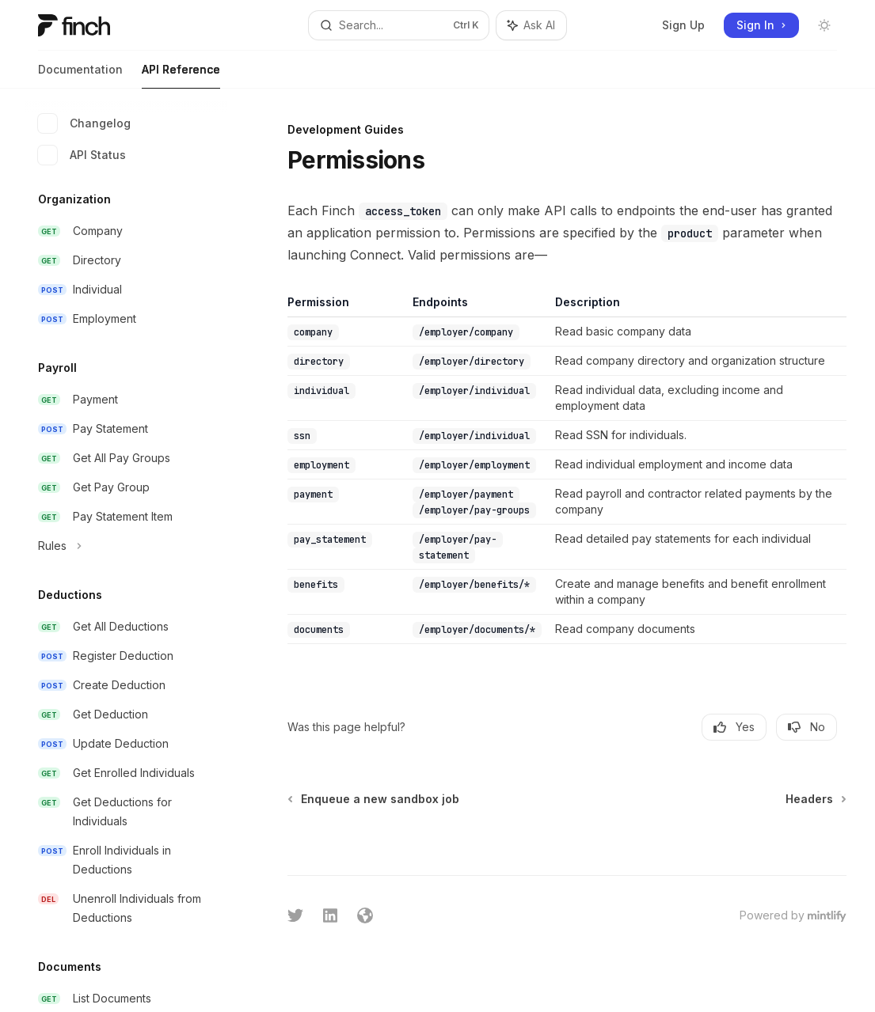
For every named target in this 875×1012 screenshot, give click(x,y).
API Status (82, 155)
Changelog (84, 123)
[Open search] (399, 25)
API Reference (181, 76)
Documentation (80, 76)
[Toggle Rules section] (126, 546)
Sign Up (683, 25)
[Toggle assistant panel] (531, 25)
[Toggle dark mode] (824, 25)
